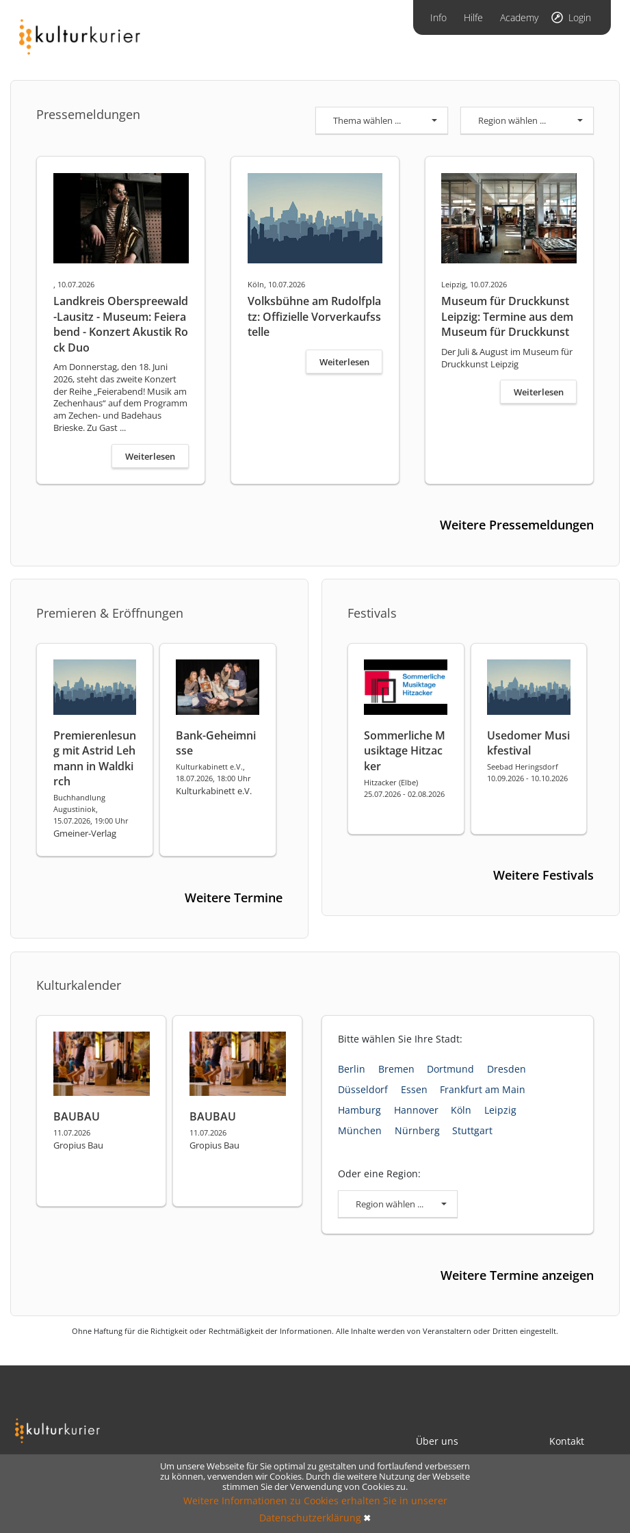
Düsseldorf (363, 1089)
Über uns (437, 1440)
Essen (414, 1089)
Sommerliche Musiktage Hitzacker (404, 751)
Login (579, 17)
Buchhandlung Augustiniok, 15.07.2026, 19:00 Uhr (91, 809)
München (360, 1130)
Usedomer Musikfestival (528, 743)
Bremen (396, 1068)
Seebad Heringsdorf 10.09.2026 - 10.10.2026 (527, 772)
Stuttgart (472, 1130)
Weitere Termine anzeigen (517, 1275)
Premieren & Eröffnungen (109, 613)
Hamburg (359, 1109)
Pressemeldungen (88, 114)
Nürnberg (417, 1130)
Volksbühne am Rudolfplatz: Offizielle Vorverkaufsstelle (314, 316)
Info (438, 17)
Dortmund (450, 1068)
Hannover (416, 1109)
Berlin (351, 1068)
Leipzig (500, 1109)
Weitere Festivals (543, 875)
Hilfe (473, 17)
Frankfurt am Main (482, 1089)
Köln (461, 1109)
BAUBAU (76, 1116)
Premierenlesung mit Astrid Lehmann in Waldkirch (94, 758)
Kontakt (566, 1440)
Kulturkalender (78, 985)
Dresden (506, 1068)
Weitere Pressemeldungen (517, 524)
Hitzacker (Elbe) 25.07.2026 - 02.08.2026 (404, 788)
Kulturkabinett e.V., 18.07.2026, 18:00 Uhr (213, 772)
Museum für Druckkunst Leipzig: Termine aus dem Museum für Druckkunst (507, 316)
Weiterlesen (150, 456)
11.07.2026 (71, 1132)
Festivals (372, 613)
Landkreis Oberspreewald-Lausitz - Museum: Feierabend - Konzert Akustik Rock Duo (120, 323)
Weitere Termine (234, 897)
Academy (519, 17)
